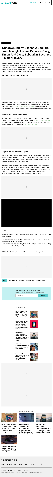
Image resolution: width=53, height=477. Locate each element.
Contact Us (9, 470)
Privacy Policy (26, 470)
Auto (20, 464)
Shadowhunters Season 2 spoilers (36, 280)
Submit (43, 295)
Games (26, 464)
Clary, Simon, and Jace (30, 124)
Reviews (9, 464)
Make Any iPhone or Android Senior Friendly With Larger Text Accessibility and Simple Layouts (22, 357)
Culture (14, 42)
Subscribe (33, 2)
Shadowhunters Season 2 (16, 280)
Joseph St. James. (6, 42)
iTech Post (9, 252)
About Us (3, 470)
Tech (15, 464)
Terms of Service (17, 470)
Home (3, 464)
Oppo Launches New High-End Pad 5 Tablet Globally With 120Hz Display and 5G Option (9, 428)
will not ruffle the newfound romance (23, 106)
